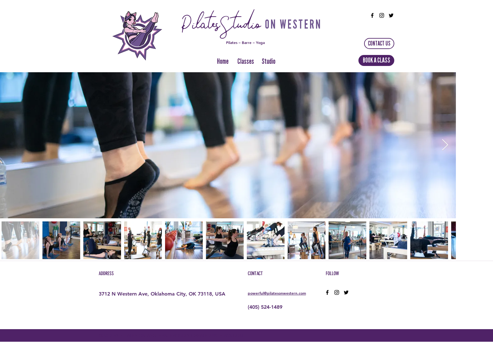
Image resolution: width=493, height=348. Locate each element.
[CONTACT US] (379, 43)
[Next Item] (445, 145)
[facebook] (372, 15)
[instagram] (382, 15)
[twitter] (391, 15)
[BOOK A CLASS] (376, 60)
